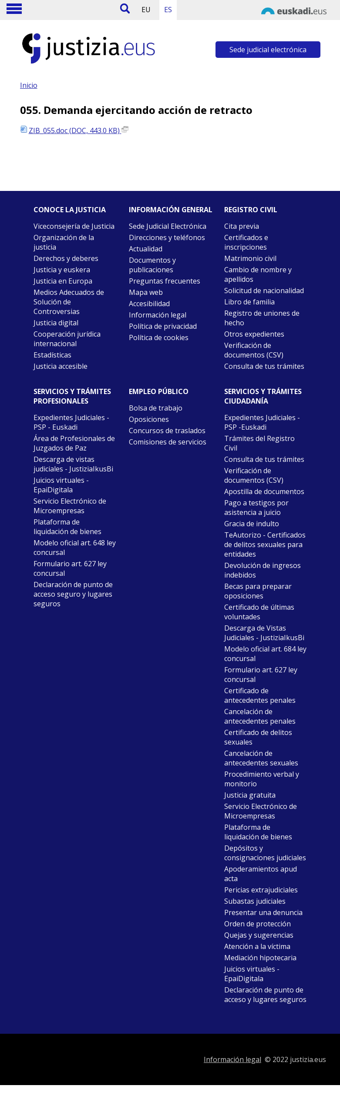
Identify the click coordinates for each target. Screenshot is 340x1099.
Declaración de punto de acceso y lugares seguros (265, 994)
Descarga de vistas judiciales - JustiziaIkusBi (73, 464)
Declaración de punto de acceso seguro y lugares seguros (73, 594)
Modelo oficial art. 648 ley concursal (75, 547)
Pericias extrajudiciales (261, 890)
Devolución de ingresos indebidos (262, 570)
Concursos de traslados (167, 430)
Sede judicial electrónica (267, 49)
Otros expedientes (254, 334)
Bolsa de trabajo (155, 408)
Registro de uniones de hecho (262, 317)
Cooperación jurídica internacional (67, 338)
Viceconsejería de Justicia (74, 226)
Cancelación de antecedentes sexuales (261, 758)
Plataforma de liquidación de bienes (67, 526)
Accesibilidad (149, 303)
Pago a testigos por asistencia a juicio (256, 507)
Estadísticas (52, 355)
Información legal (157, 315)
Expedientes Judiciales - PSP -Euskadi (262, 422)
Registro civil (250, 209)
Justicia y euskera (62, 269)
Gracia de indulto (251, 523)
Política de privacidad (163, 326)
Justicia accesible (61, 366)
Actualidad (145, 249)
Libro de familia (249, 302)
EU (146, 9)
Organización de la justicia (64, 242)
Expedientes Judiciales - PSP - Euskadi (71, 422)
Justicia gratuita (250, 795)
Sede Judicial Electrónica (167, 226)
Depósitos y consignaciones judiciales (265, 852)
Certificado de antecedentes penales (260, 695)
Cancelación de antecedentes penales (260, 716)
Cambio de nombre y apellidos (258, 274)
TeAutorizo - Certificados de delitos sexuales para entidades (265, 544)
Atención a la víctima (257, 946)
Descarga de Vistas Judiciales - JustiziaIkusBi (264, 632)
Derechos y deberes (66, 258)
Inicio (28, 85)
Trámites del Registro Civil (259, 443)
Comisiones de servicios (167, 442)
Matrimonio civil (250, 258)
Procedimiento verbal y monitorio (261, 778)
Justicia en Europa (63, 281)
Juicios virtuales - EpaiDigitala (61, 484)
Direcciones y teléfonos (167, 237)
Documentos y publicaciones (152, 264)
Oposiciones (149, 419)
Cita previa (241, 226)
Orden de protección (257, 924)
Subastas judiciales (255, 901)
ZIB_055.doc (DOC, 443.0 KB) (78, 130)
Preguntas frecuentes (164, 281)
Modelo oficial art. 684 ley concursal (265, 653)
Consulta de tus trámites (264, 366)
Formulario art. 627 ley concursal (70, 568)
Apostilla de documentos (264, 491)
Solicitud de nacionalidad (264, 290)
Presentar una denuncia (263, 912)
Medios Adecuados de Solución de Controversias (69, 301)
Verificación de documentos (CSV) (253, 350)
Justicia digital (56, 322)
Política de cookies (159, 337)
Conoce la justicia (70, 209)
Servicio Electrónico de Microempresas (70, 505)
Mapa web (146, 292)
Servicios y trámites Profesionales (72, 396)
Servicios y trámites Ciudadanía (263, 396)
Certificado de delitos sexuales (258, 737)
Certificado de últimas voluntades (259, 611)
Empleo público (159, 391)
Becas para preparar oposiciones (258, 591)
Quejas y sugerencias (258, 935)
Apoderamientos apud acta (260, 873)
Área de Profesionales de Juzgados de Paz (74, 443)
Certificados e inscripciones (246, 242)
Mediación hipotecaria (260, 957)
